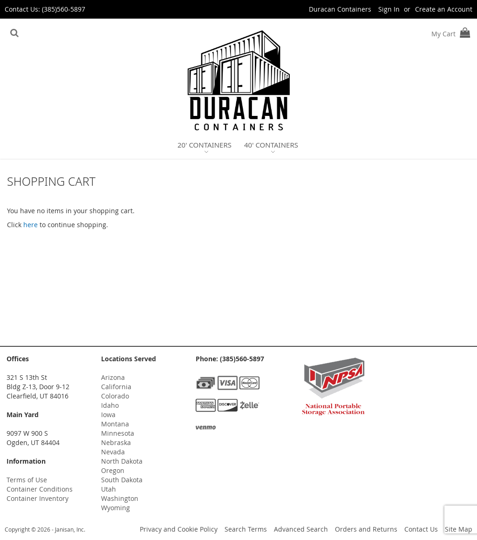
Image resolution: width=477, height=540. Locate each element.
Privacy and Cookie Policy (179, 529)
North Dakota (122, 461)
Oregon (112, 470)
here (30, 224)
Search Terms (246, 529)
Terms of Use (27, 479)
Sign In (389, 9)
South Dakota (122, 479)
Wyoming (115, 507)
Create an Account (443, 9)
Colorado (115, 396)
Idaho (110, 405)
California (116, 386)
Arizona (113, 377)
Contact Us (421, 529)
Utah (108, 489)
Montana (115, 423)
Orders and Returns (366, 529)
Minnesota (117, 433)
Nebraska (116, 442)
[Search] (14, 33)
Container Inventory (37, 498)
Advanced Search (301, 529)
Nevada (113, 451)
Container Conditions (40, 489)
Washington (119, 498)
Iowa (108, 414)
